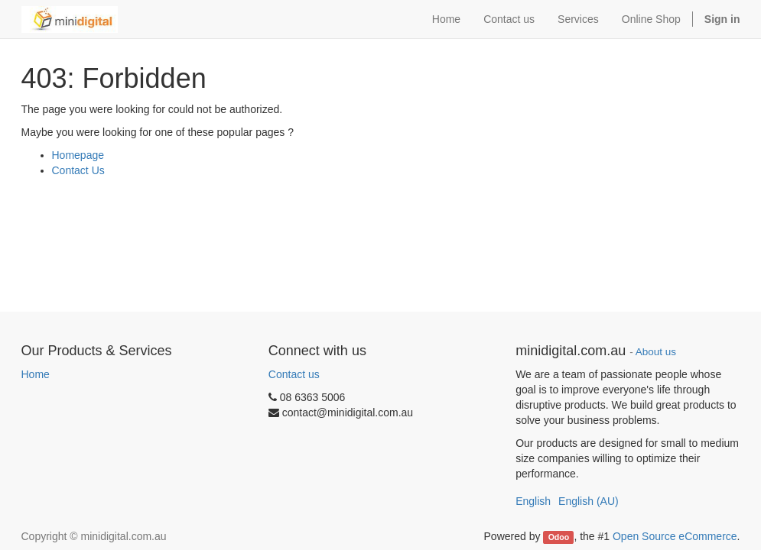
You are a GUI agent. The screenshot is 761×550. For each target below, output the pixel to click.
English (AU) (588, 501)
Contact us (294, 374)
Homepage (78, 155)
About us (656, 352)
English (533, 501)
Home (35, 374)
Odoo (558, 537)
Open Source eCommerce (675, 536)
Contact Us (78, 170)
